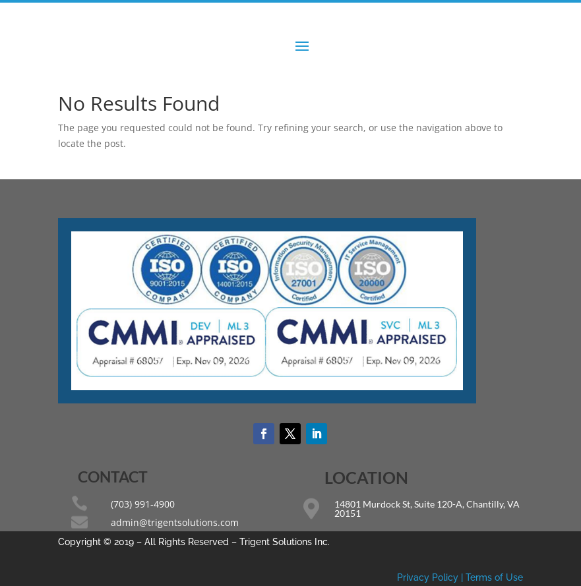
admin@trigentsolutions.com (175, 522)
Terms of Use (494, 577)
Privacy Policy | (431, 577)
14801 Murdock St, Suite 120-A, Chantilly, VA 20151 (427, 508)
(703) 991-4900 (143, 504)
